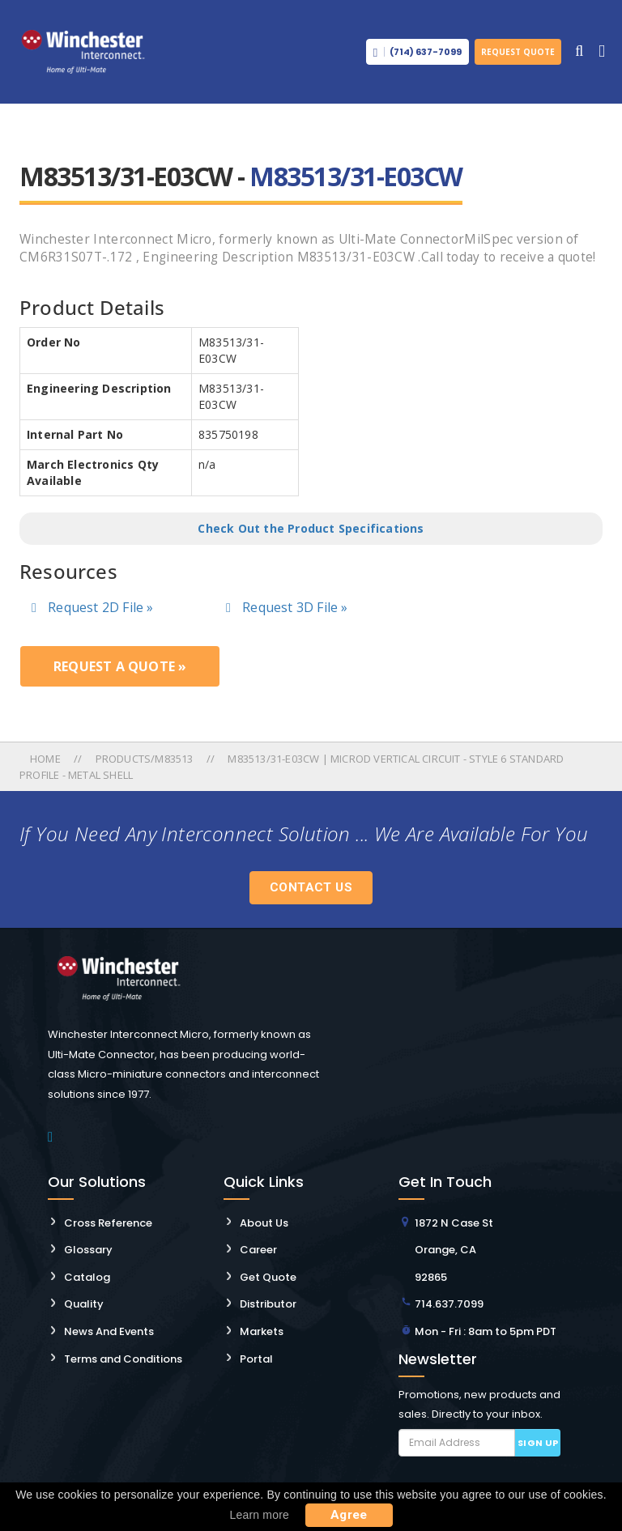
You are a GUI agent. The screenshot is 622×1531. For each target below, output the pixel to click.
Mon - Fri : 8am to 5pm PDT (485, 1331)
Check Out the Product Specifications (311, 528)
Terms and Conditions (123, 1359)
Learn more (259, 1514)
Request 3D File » (287, 607)
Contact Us (311, 887)
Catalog (87, 1277)
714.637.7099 (449, 1304)
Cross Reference (108, 1223)
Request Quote (518, 51)
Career (258, 1249)
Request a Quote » (119, 666)
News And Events (109, 1331)
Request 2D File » (93, 607)
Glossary (88, 1249)
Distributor (268, 1304)
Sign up (538, 1442)
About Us (264, 1223)
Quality (84, 1304)
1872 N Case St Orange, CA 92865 (454, 1250)
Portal (256, 1359)
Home (46, 758)
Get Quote (268, 1277)
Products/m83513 (145, 758)
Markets (261, 1331)
